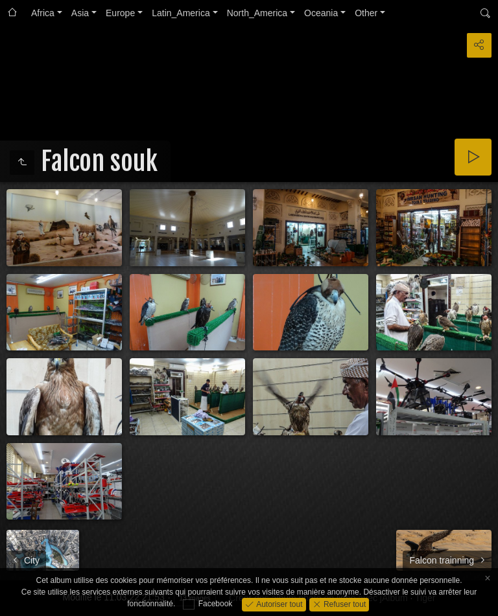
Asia (80, 13)
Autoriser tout (278, 603)
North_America (257, 13)
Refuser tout (344, 603)
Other (366, 13)
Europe (120, 13)
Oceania (321, 13)
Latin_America (181, 13)
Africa (42, 13)
